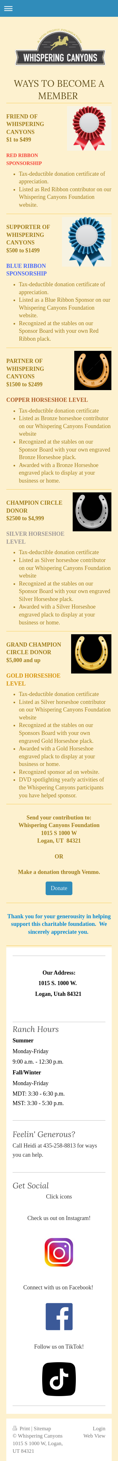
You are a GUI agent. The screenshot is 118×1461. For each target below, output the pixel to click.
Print (22, 1429)
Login (99, 1429)
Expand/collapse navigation (59, 8)
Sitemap (42, 1429)
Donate (59, 888)
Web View (94, 1436)
